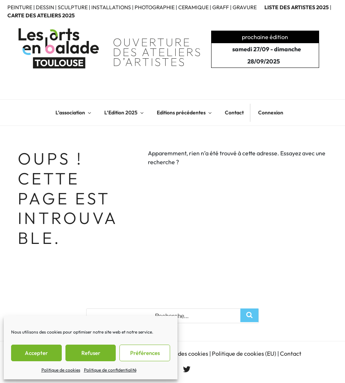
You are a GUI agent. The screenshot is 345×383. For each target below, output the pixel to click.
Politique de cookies (60, 370)
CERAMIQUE (193, 7)
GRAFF (220, 7)
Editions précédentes (185, 112)
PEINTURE (19, 7)
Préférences (145, 352)
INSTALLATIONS (111, 7)
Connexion (270, 112)
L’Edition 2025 (124, 112)
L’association (73, 112)
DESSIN (45, 7)
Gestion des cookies (182, 353)
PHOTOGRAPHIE (155, 7)
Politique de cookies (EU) (244, 353)
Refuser (90, 352)
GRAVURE (245, 7)
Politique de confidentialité (110, 370)
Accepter (36, 352)
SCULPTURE (73, 7)
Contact (234, 112)
